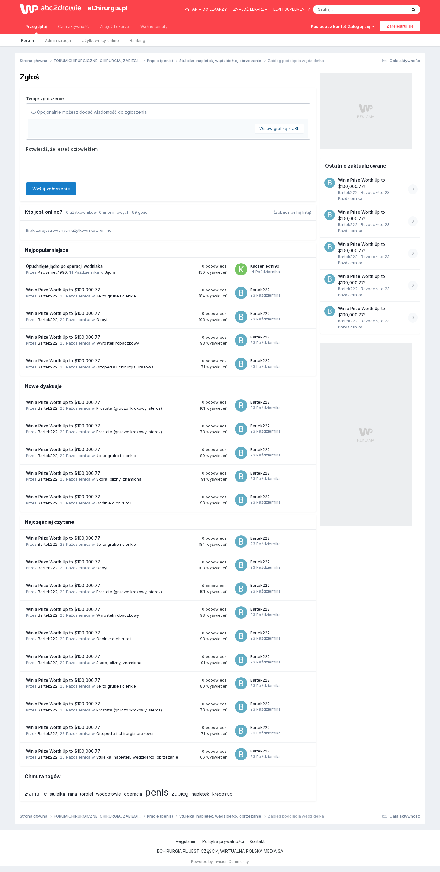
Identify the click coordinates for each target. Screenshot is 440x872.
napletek (200, 793)
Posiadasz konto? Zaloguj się (343, 26)
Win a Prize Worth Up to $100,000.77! (63, 289)
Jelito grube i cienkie (116, 296)
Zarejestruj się (400, 26)
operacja (133, 793)
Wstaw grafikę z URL (279, 128)
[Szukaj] (345, 9)
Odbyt (102, 319)
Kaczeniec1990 (52, 272)
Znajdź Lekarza (114, 26)
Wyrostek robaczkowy (117, 343)
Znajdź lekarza (250, 9)
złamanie (35, 793)
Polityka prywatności (223, 841)
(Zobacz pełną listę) (292, 212)
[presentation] (72, 166)
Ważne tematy (153, 26)
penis (156, 792)
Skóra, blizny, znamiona (118, 479)
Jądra (110, 272)
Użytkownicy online (100, 40)
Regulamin (186, 841)
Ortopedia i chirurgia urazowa (125, 366)
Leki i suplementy (291, 9)
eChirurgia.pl (107, 8)
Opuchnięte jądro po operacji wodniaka (64, 266)
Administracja (58, 40)
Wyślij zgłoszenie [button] (51, 188)
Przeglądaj (36, 29)
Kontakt (257, 841)
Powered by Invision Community (220, 861)
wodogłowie (108, 793)
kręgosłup (222, 793)
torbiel (86, 793)
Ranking (137, 40)
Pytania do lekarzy (206, 9)
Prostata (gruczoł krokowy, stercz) (129, 408)
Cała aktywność (73, 26)
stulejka (57, 793)
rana (72, 793)
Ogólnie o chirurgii (113, 503)
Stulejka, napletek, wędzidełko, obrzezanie (137, 757)
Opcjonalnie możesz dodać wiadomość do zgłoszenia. (89, 112)
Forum (27, 40)
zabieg (180, 793)
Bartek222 (47, 296)
